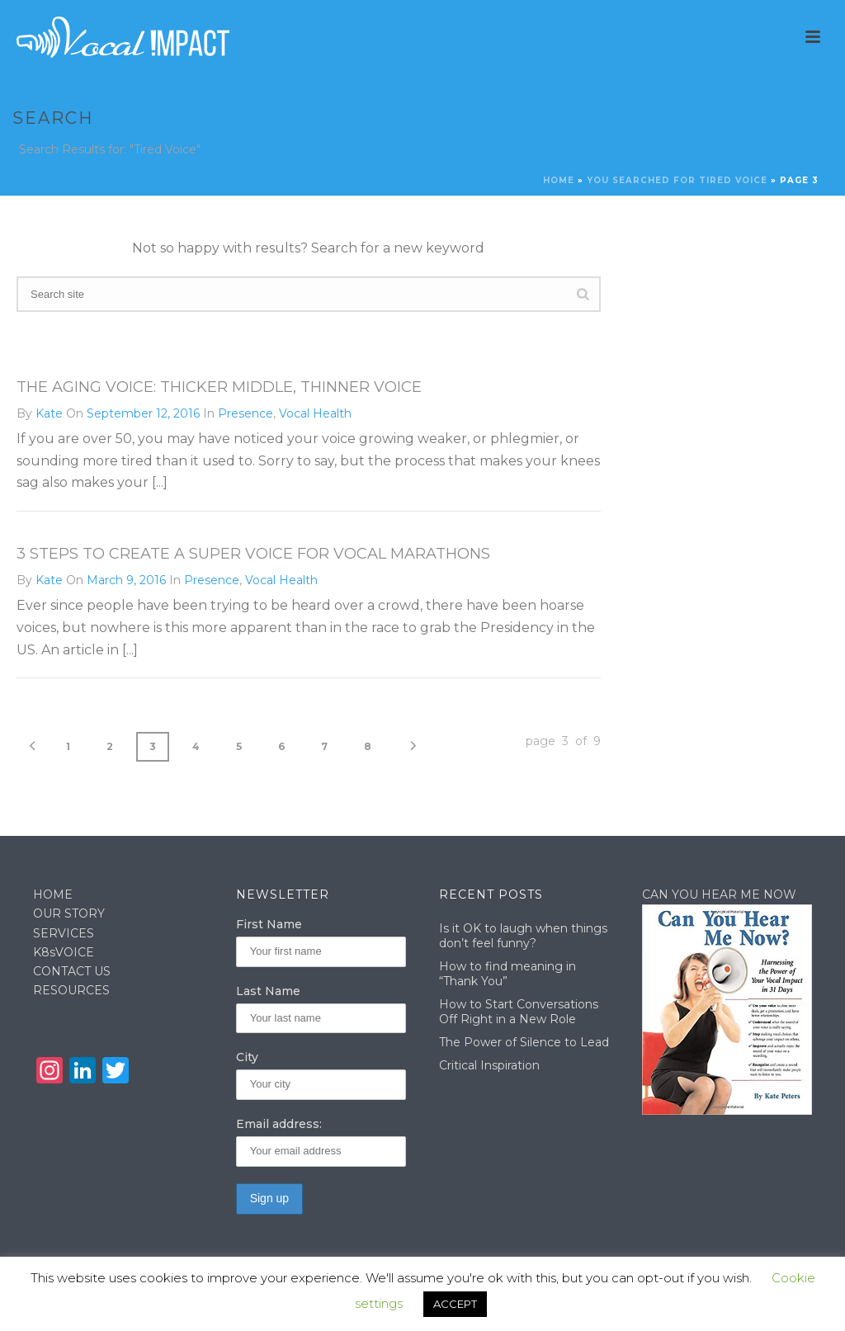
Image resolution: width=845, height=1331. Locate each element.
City (247, 1057)
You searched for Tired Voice (677, 180)
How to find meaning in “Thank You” (507, 974)
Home (558, 180)
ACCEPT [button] (455, 1303)
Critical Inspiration (489, 1065)
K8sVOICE (63, 952)
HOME (53, 894)
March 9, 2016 (126, 580)
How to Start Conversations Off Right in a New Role (518, 1012)
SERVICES (63, 933)
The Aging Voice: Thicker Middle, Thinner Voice (219, 387)
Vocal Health (315, 413)
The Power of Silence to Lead (524, 1042)
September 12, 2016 (143, 413)
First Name (269, 924)
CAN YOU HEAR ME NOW (719, 894)
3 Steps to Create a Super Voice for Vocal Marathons (253, 554)
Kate (49, 413)
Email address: (279, 1123)
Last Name (268, 991)
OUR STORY (69, 913)
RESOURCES (71, 990)
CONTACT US (72, 971)
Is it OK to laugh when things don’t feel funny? (523, 936)
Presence (245, 413)
